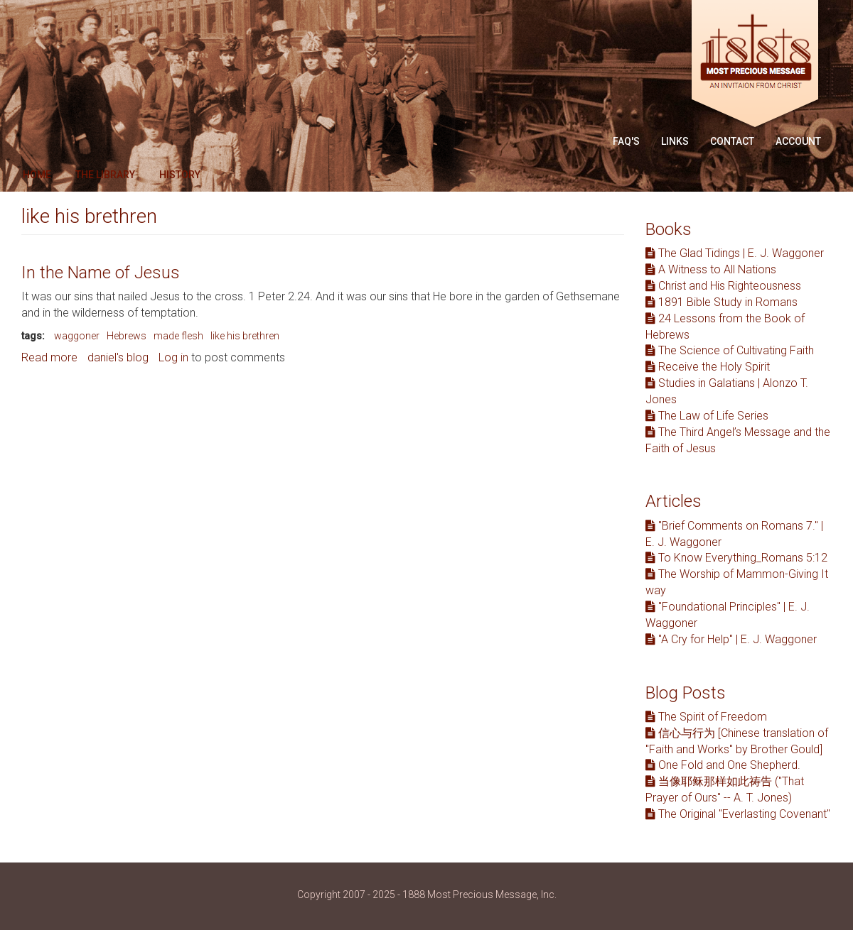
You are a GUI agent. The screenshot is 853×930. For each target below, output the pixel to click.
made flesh (178, 335)
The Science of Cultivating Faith (729, 350)
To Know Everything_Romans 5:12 (736, 557)
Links (675, 141)
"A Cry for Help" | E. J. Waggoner (731, 639)
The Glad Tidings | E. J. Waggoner (734, 253)
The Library (105, 174)
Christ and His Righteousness (723, 285)
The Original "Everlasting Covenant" (737, 814)
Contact (732, 141)
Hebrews (126, 335)
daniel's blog (118, 357)
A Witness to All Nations (710, 269)
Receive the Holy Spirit (707, 366)
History (179, 174)
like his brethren (244, 335)
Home (37, 174)
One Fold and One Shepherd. (722, 765)
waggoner (77, 335)
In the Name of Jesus (100, 273)
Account (798, 141)
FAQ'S (626, 141)
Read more (49, 357)
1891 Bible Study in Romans (721, 302)
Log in (173, 357)
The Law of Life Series (706, 415)
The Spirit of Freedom (706, 716)
